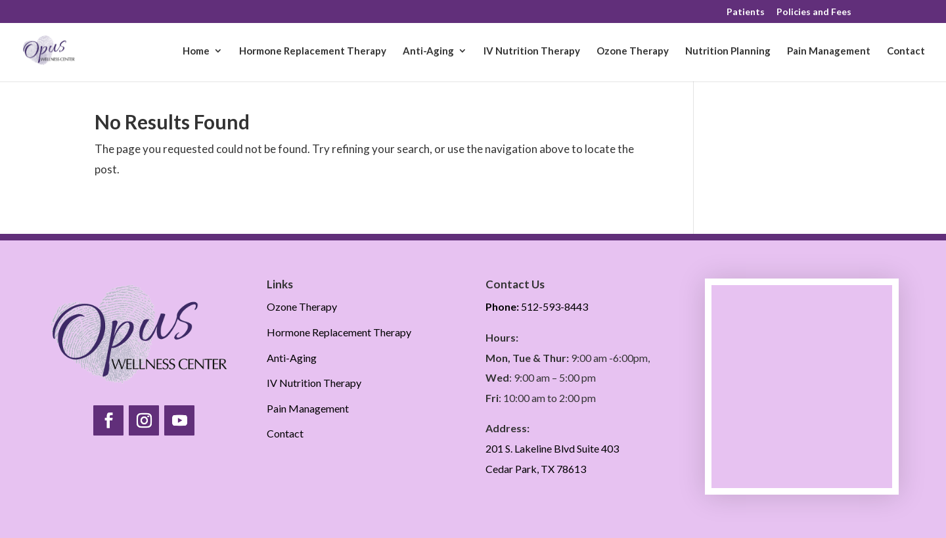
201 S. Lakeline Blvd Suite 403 (552, 448)
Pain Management (828, 51)
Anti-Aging (428, 51)
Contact (906, 51)
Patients (746, 12)
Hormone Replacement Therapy (312, 51)
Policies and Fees (814, 12)
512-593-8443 (536, 306)
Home (196, 51)
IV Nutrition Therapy (532, 51)
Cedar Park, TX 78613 (535, 468)
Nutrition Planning (728, 51)
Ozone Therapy (633, 51)
